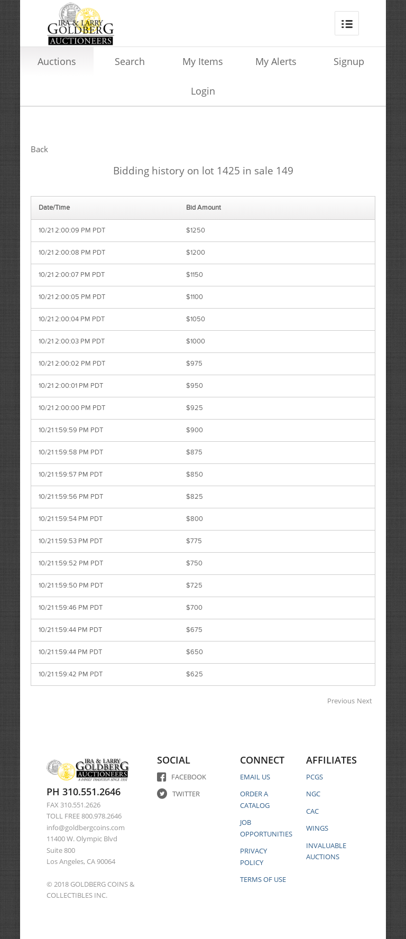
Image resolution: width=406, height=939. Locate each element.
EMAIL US (255, 777)
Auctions (57, 61)
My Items (202, 61)
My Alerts (276, 61)
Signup (349, 61)
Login (203, 91)
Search (130, 61)
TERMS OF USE (263, 879)
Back (39, 149)
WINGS (317, 828)
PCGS (314, 777)
